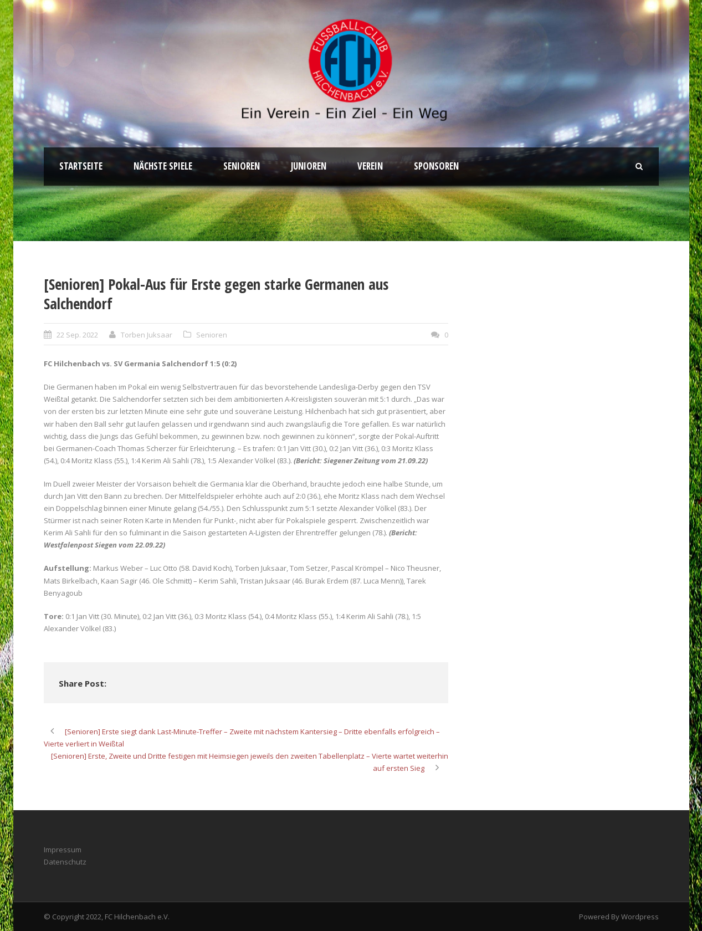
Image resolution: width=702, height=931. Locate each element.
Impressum (62, 850)
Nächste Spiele (163, 166)
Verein (370, 166)
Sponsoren (436, 166)
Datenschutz (65, 862)
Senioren (241, 166)
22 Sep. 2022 (77, 335)
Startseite (81, 166)
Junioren (308, 166)
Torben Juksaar (146, 335)
